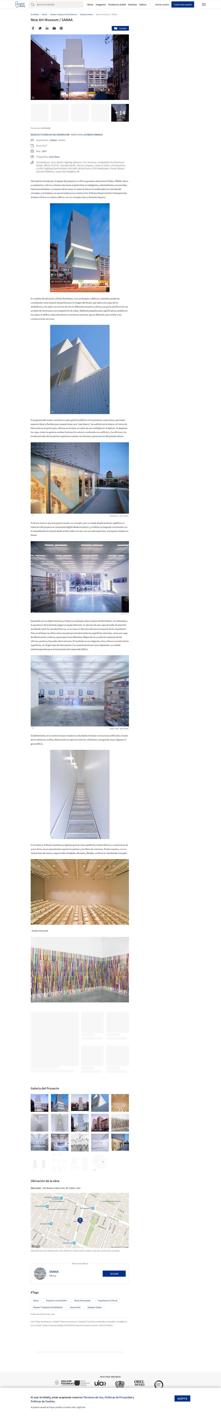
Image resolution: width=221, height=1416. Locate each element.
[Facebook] (33, 28)
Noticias (132, 4)
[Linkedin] (47, 28)
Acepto (182, 1398)
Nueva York (38, 197)
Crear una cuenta (183, 4)
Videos (142, 4)
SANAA (53, 140)
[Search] (60, 4)
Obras (90, 4)
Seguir (114, 1273)
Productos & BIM (117, 4)
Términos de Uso (93, 1397)
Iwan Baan (54, 156)
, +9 (77, 171)
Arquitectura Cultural (107, 1300)
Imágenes (101, 4)
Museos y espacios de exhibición (48, 1307)
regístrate (81, 1407)
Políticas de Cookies (43, 1401)
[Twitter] (40, 28)
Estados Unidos (93, 134)
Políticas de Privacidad (118, 1397)
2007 (44, 151)
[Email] (54, 28)
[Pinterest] (61, 28)
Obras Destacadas (82, 1300)
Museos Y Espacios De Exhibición (50, 134)
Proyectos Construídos (56, 1300)
